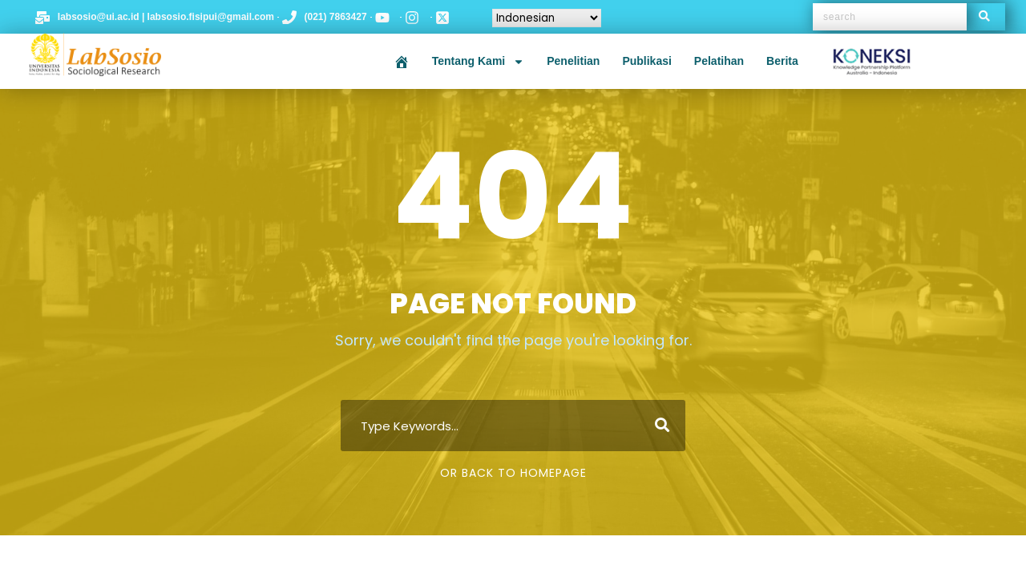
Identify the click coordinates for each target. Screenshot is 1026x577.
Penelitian (573, 60)
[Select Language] (546, 18)
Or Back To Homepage (513, 473)
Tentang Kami (478, 61)
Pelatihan (719, 60)
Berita (782, 60)
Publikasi (646, 60)
